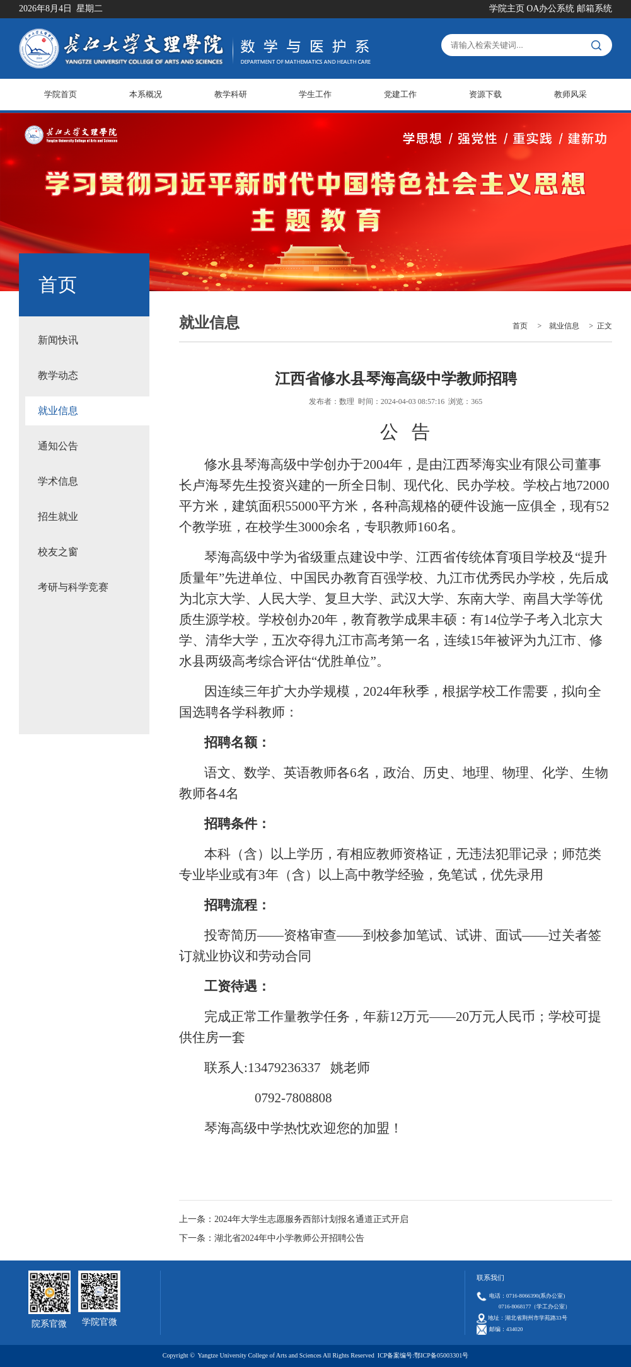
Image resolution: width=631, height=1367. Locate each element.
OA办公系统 (550, 8)
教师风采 (570, 94)
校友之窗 (58, 551)
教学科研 (230, 94)
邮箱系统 (594, 8)
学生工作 (315, 94)
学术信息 (58, 481)
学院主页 (506, 8)
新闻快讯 (58, 340)
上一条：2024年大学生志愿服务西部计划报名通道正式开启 (293, 1219)
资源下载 (485, 94)
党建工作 (400, 94)
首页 (520, 325)
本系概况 (145, 94)
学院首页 (60, 94)
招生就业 (58, 516)
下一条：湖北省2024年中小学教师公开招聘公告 (271, 1238)
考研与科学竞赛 (73, 587)
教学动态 (58, 375)
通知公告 (58, 446)
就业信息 (58, 410)
